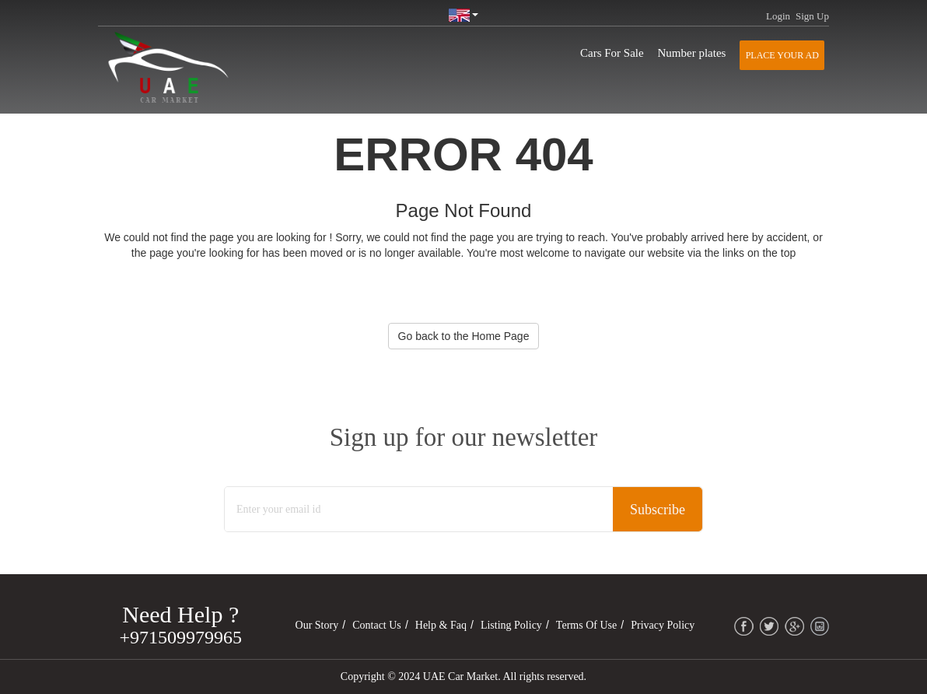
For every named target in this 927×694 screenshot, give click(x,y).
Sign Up (812, 16)
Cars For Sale (612, 53)
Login (778, 16)
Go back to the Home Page (464, 336)
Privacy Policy (662, 625)
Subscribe (657, 509)
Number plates (692, 53)
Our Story (317, 625)
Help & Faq (441, 625)
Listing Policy (511, 625)
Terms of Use (586, 625)
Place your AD (782, 55)
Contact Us (376, 625)
